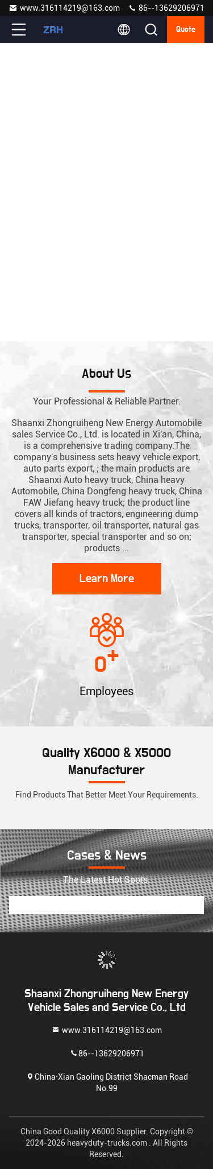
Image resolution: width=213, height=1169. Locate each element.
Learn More (107, 578)
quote (185, 30)
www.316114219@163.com (64, 8)
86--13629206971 (166, 8)
